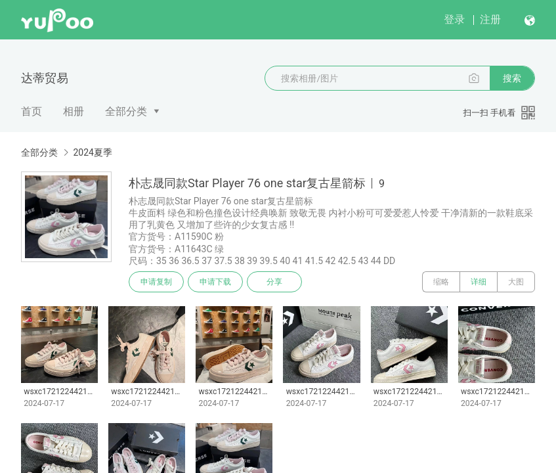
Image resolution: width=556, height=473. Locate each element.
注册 (490, 19)
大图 (516, 281)
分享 (274, 281)
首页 (31, 111)
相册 (73, 111)
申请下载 (215, 281)
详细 (478, 281)
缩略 (441, 281)
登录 (454, 19)
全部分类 (126, 111)
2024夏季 (92, 152)
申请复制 (156, 281)
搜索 (512, 78)
